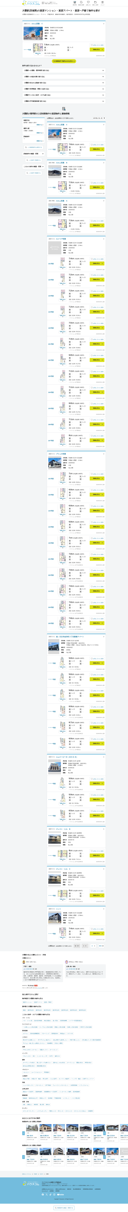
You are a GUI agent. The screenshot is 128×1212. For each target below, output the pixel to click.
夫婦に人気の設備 (72, 1027)
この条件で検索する (35, 160)
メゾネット (66, 1098)
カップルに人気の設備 (45, 1027)
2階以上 (29, 1104)
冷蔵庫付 (90, 1111)
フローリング (45, 1033)
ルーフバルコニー (37, 1072)
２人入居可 (53, 1078)
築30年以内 (82, 1010)
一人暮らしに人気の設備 (30, 1027)
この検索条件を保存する (35, 147)
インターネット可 (42, 1056)
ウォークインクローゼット (60, 1085)
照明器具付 (55, 1033)
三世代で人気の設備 (86, 1027)
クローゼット (39, 1085)
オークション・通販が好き (75, 1062)
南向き (48, 1104)
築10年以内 (47, 1010)
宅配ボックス (44, 1049)
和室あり (62, 1033)
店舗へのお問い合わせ (60, 1189)
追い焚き (55, 1020)
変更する (39, 124)
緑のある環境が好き (29, 1066)
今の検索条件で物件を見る (63, 61)
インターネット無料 (65, 1091)
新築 (24, 1010)
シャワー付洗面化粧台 (75, 1020)
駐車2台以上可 (33, 1098)
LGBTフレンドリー (88, 1078)
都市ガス (57, 1056)
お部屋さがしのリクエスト (48, 1189)
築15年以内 (56, 1010)
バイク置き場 (76, 1098)
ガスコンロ (68, 1111)
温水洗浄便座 (38, 1020)
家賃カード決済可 (28, 1091)
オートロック (54, 1049)
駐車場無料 (76, 1091)
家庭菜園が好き (41, 1066)
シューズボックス (28, 1085)
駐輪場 (25, 1098)
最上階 (42, 1104)
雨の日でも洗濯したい (29, 1040)
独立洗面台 (47, 1020)
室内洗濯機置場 (34, 1033)
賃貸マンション (27, 1002)
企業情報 (52, 1190)
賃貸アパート (38, 1002)
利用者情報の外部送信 (88, 1189)
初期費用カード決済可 (50, 1091)
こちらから (39, 987)
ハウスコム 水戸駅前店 (50, 55)
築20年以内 (64, 1010)
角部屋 (36, 1104)
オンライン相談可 (64, 1078)
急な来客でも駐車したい (60, 1040)
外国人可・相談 (36, 1078)
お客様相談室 (98, 1189)
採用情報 (57, 1190)
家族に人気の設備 (60, 1027)
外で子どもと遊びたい (44, 1040)
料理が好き (88, 1062)
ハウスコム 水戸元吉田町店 (76, 565)
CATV (51, 1056)
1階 (24, 1104)
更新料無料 (39, 1091)
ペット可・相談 (76, 1078)
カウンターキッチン (29, 1111)
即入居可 (45, 1078)
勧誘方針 (69, 1189)
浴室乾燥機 (63, 1020)
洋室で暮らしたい (75, 1040)
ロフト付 (70, 1033)
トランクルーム (83, 1085)
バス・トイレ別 (27, 1020)
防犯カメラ (43, 1098)
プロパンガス (27, 1056)
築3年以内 (31, 1010)
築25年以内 (73, 1010)
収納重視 (49, 1043)
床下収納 (48, 1085)
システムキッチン (42, 1111)
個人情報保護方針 (77, 1189)
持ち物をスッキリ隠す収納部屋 (91, 1040)
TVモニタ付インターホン (30, 1049)
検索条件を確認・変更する (65, 1208)
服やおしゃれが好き (59, 1062)
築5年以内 (39, 1010)
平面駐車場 (57, 1098)
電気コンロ (52, 1111)
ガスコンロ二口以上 (80, 1111)
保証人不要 (26, 1078)
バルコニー (26, 1072)
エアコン (25, 1033)
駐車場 (50, 1098)
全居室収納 (74, 1085)
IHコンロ (60, 1111)
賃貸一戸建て (48, 1002)
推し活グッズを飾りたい (44, 1062)
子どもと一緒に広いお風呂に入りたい (34, 1043)
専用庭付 (46, 1072)
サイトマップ (45, 1190)
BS (34, 1056)
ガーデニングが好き (29, 1062)
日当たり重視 (58, 1043)
